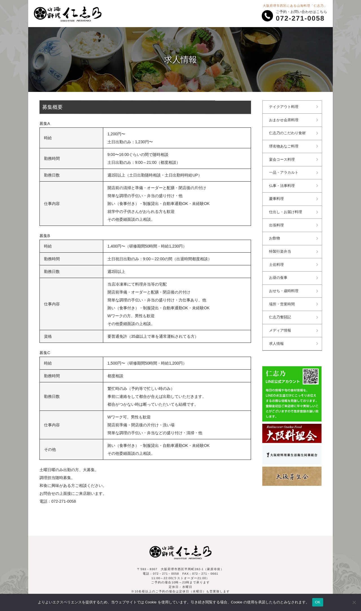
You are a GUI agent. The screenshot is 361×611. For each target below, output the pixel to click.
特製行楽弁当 (281, 250)
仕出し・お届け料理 (286, 211)
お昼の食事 (279, 275)
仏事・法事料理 (282, 185)
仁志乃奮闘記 (281, 314)
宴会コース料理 (282, 159)
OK (317, 602)
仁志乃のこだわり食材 (288, 133)
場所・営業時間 (282, 301)
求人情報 (277, 340)
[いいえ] (354, 602)
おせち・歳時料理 (284, 288)
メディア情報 (281, 327)
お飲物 (275, 237)
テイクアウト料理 (284, 107)
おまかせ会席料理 (284, 120)
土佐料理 (277, 262)
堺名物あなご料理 (284, 146)
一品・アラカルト (284, 172)
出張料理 (277, 224)
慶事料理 (277, 198)
